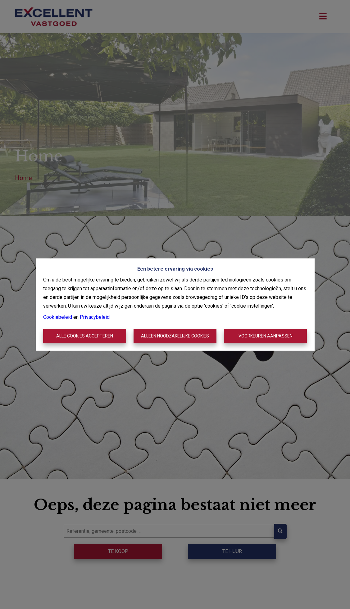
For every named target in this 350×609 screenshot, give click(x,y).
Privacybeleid (95, 317)
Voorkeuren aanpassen (266, 335)
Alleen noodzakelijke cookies (175, 335)
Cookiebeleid (57, 317)
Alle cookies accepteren (84, 335)
